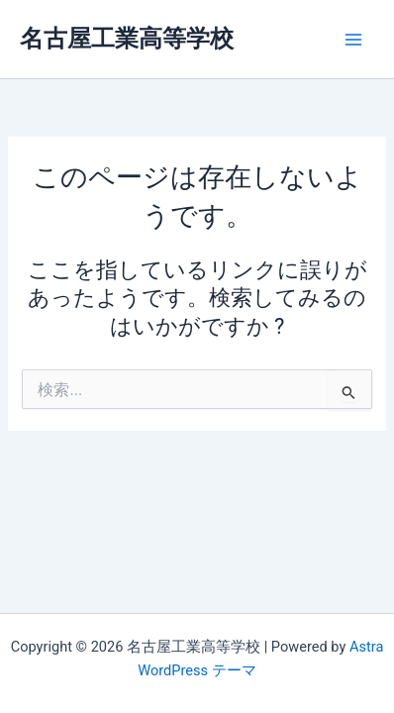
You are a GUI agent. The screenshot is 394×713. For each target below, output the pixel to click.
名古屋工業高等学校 (127, 38)
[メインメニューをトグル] (353, 39)
